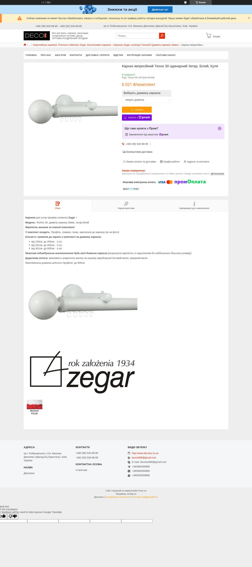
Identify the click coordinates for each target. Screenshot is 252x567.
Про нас (46, 55)
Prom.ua (142, 491)
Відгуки (118, 55)
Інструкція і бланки (139, 55)
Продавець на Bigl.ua (126, 494)
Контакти (76, 55)
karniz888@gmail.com (144, 457)
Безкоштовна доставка (139, 151)
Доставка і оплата (98, 55)
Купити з (139, 117)
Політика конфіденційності (145, 497)
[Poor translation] (12, 516)
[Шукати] (162, 36)
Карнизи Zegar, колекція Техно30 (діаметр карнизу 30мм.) (146, 44)
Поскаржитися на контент (117, 497)
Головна (31, 55)
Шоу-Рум (60, 55)
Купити (139, 109)
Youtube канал (165, 55)
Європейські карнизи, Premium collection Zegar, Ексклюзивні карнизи (72, 44)
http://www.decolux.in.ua (145, 453)
